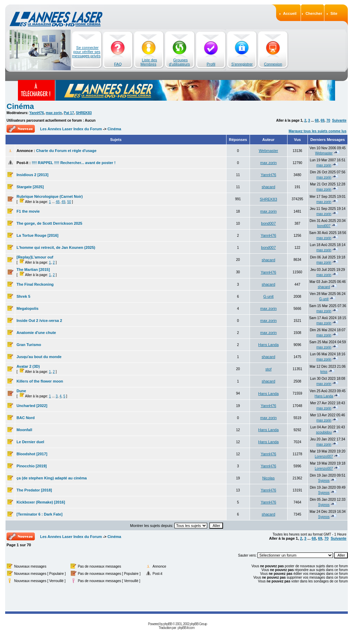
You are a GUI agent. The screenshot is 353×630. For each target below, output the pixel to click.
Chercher (313, 13)
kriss (323, 372)
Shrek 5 (23, 296)
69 (322, 120)
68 (317, 120)
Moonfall (24, 430)
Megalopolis (28, 308)
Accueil (289, 13)
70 (328, 120)
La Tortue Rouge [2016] (37, 235)
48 (58, 202)
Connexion (273, 64)
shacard (268, 187)
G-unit (268, 296)
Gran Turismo (29, 345)
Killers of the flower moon (40, 381)
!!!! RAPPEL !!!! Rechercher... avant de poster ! (73, 163)
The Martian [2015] (33, 269)
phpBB (167, 624)
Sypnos (324, 480)
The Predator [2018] (34, 490)
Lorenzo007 (324, 456)
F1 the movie (28, 211)
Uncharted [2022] (32, 406)
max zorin (54, 113)
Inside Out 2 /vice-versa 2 (39, 320)
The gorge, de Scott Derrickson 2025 (49, 223)
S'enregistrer (242, 64)
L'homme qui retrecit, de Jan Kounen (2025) (56, 247)
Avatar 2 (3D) (28, 366)
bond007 (268, 223)
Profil (210, 64)
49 (63, 202)
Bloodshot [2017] (32, 454)
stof (268, 369)
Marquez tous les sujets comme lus (317, 131)
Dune (21, 391)
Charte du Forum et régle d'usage (66, 151)
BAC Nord (26, 418)
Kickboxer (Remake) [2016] (41, 502)
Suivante (339, 120)
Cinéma (20, 106)
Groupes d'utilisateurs (179, 62)
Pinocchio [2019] (32, 466)
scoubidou (324, 432)
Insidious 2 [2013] (32, 175)
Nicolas (268, 478)
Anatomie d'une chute (36, 333)
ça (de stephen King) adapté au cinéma (52, 478)
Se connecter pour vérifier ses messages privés (86, 51)
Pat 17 (69, 113)
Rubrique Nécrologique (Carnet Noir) (50, 196)
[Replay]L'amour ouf (35, 257)
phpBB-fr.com (186, 628)
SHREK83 (84, 113)
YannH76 (36, 113)
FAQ (118, 64)
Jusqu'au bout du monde (39, 357)
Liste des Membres (149, 62)
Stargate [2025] (30, 187)
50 (69, 202)
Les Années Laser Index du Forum (71, 129)
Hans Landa (268, 345)
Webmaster (268, 151)
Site (333, 13)
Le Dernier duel (30, 442)
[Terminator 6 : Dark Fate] (39, 514)
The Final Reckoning (35, 284)
